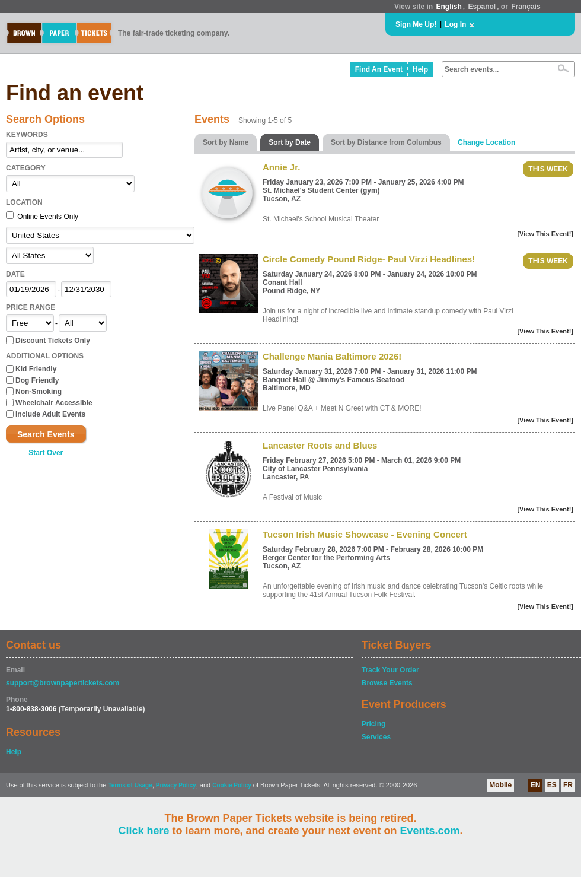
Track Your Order (390, 670)
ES (552, 785)
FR (568, 785)
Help (420, 69)
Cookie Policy (231, 785)
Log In (455, 24)
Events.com (430, 831)
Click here (143, 831)
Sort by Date (290, 142)
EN (536, 785)
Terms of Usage (130, 785)
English (448, 6)
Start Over (45, 453)
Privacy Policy (176, 785)
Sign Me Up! (415, 24)
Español (482, 6)
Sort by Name (225, 142)
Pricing (374, 724)
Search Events (46, 434)
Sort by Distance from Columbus (386, 142)
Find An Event (379, 69)
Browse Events (387, 683)
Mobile (500, 785)
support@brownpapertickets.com (62, 683)
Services (376, 737)
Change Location (486, 142)
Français (525, 6)
